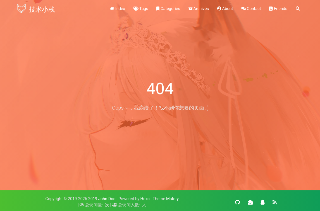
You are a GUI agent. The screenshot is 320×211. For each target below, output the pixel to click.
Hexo (145, 199)
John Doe (106, 199)
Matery (172, 199)
